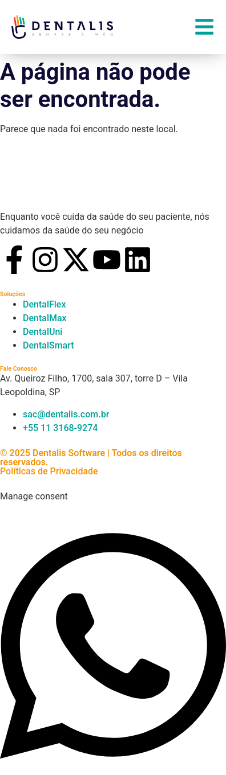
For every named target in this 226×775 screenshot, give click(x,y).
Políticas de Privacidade (49, 471)
